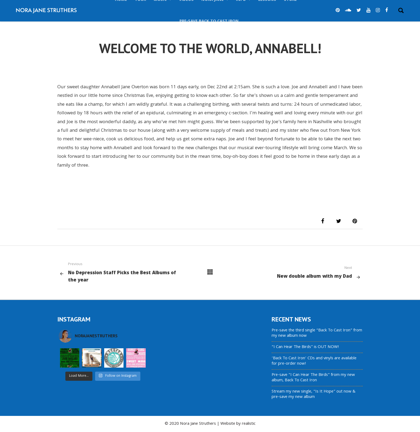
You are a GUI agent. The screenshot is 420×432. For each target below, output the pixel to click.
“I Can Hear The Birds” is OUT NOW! (305, 347)
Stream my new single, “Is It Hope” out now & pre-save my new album (313, 394)
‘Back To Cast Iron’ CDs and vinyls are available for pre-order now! (314, 361)
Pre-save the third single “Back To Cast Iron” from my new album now (317, 333)
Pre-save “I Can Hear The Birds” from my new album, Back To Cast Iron (313, 378)
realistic (249, 423)
